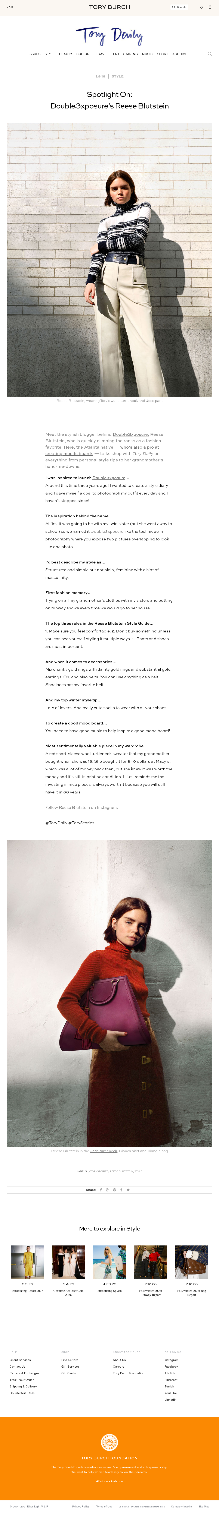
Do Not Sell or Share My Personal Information (142, 1507)
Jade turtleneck (103, 1151)
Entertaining (125, 54)
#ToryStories (98, 1172)
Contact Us (17, 1366)
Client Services (20, 1360)
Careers (118, 1366)
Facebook (171, 1366)
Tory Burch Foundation (128, 1373)
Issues (34, 54)
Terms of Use (104, 1506)
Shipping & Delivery (23, 1386)
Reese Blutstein (121, 1172)
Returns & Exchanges (25, 1373)
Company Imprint (181, 1506)
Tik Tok (170, 1373)
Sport (162, 54)
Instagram (172, 1360)
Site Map (203, 1506)
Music (147, 54)
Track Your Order (22, 1379)
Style (50, 54)
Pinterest (171, 1379)
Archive (179, 54)
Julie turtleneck (124, 401)
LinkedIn (170, 1399)
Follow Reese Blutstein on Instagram (81, 808)
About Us (119, 1360)
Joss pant (154, 401)
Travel (102, 54)
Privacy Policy (81, 1506)
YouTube (171, 1393)
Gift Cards (68, 1373)
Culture (84, 54)
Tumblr (169, 1386)
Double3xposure (130, 435)
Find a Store (69, 1360)
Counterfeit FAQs (22, 1393)
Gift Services (70, 1366)
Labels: (82, 1172)
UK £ (10, 6)
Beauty (65, 54)
